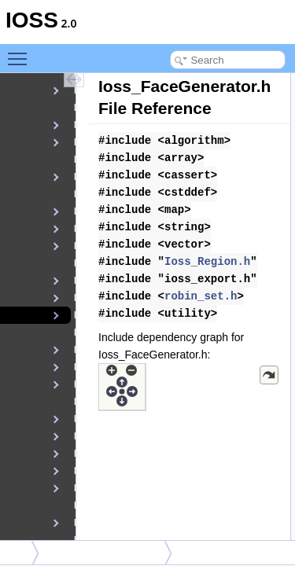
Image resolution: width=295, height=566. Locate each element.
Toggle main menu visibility (21, 58)
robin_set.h (200, 296)
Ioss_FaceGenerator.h (106, 552)
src (17, 552)
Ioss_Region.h (207, 261)
